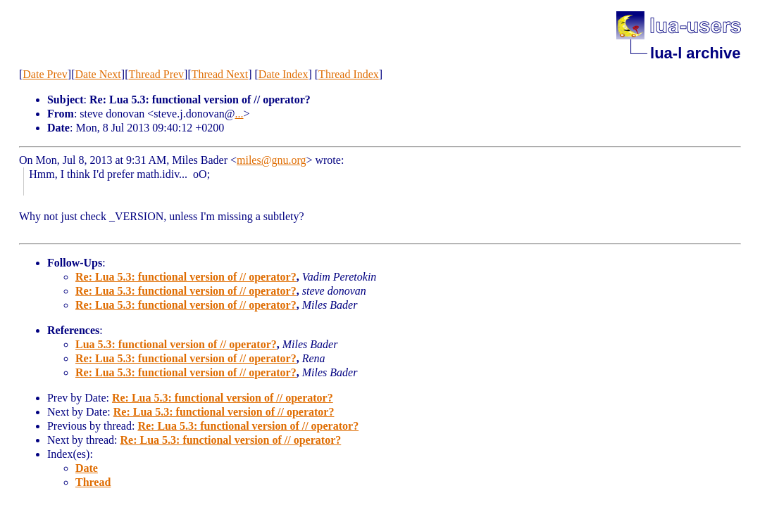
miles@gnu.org (271, 160)
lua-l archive (695, 53)
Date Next (97, 74)
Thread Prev (156, 74)
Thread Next (220, 74)
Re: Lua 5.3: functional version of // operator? (186, 277)
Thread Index (348, 74)
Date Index (283, 74)
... (239, 114)
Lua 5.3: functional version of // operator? (176, 344)
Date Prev (45, 74)
